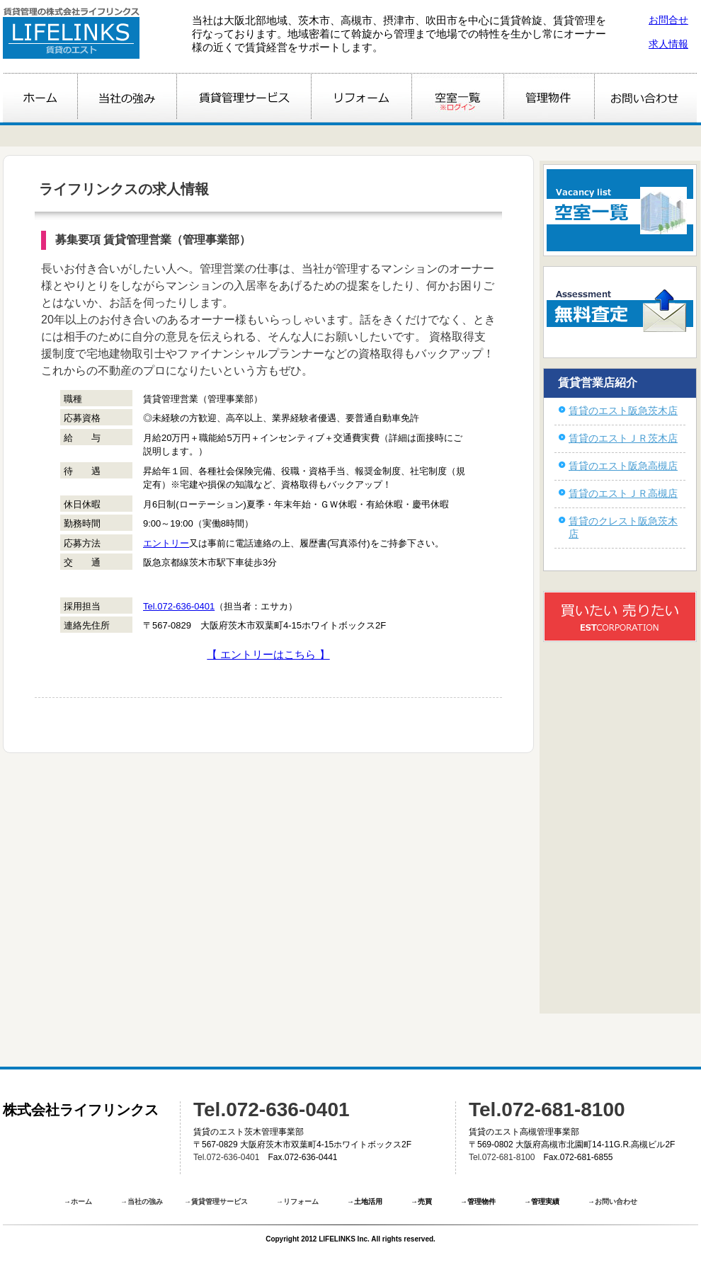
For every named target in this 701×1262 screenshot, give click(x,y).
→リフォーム (297, 1201)
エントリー (166, 543)
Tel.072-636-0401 (179, 606)
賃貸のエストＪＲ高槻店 (623, 493)
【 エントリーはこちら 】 (268, 654)
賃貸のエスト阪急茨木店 (623, 410)
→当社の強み (141, 1201)
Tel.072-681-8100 (547, 1109)
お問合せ (668, 19)
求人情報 (668, 44)
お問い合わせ (616, 1201)
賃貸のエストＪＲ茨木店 (623, 438)
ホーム (81, 1201)
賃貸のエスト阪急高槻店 (623, 465)
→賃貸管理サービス (216, 1201)
